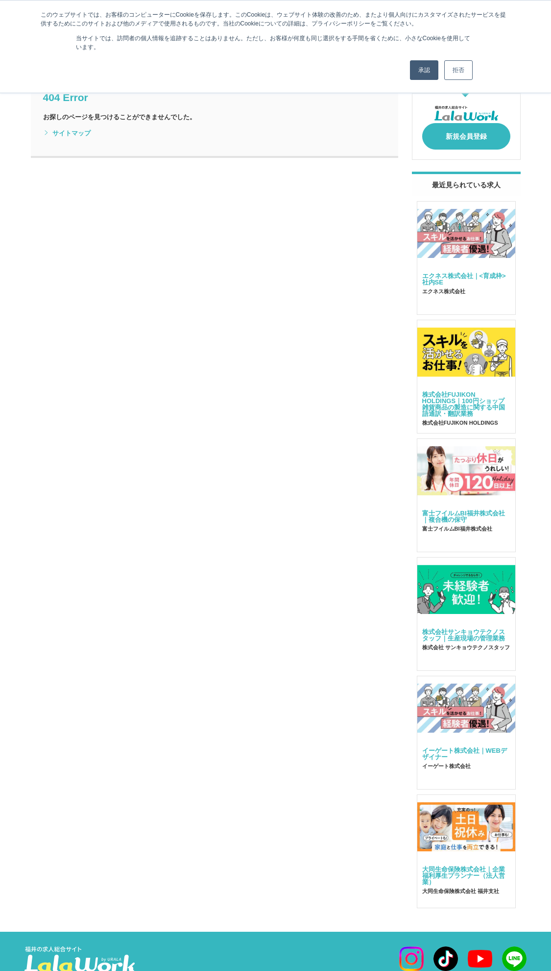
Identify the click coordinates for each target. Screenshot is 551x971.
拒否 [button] (458, 70)
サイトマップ (67, 133)
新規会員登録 (466, 133)
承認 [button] (424, 70)
